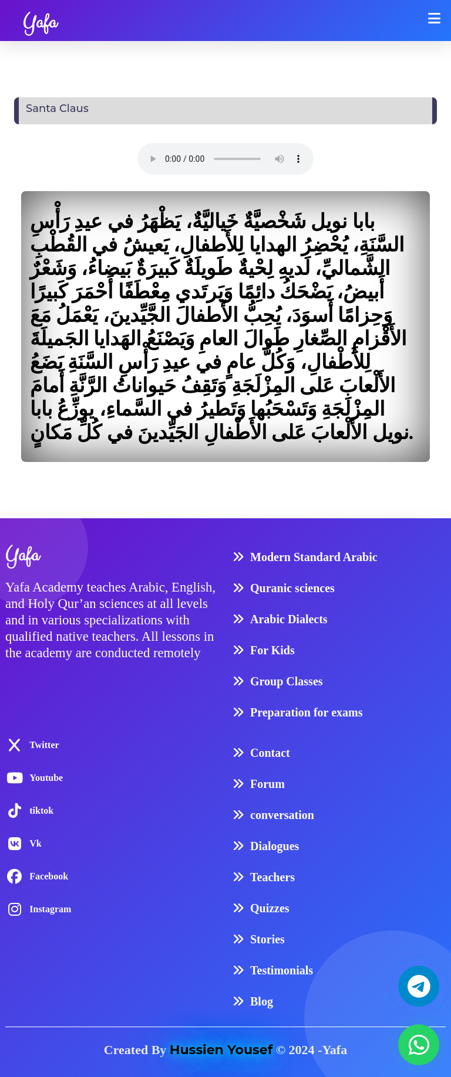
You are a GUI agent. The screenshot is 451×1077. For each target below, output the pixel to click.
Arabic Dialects (289, 619)
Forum (267, 783)
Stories (267, 939)
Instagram (50, 909)
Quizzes (270, 908)
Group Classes (286, 681)
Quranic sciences (292, 588)
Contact (270, 752)
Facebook (48, 876)
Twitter (44, 745)
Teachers (272, 877)
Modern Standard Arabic (314, 557)
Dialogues (274, 846)
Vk (35, 843)
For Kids (272, 650)
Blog (261, 1001)
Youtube (46, 778)
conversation (282, 814)
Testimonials (281, 970)
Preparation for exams (306, 712)
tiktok (41, 811)
